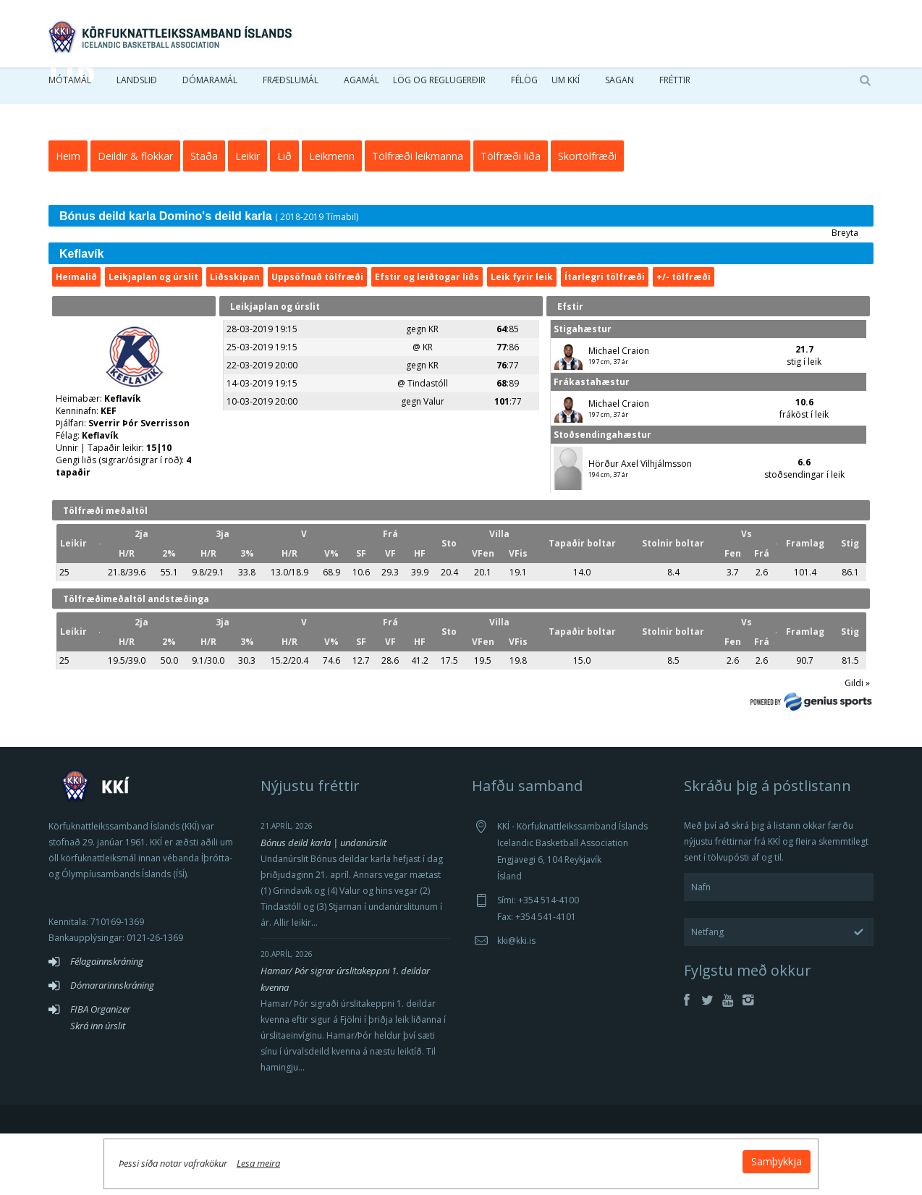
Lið (284, 217)
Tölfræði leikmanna (417, 217)
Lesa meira (398, 1154)
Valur (433, 463)
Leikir (247, 217)
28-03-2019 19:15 (262, 390)
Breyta (845, 294)
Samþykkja (636, 1153)
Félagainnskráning (106, 1022)
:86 (507, 408)
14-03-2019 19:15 (262, 445)
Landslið (137, 86)
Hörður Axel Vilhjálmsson (640, 525)
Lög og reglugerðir (439, 86)
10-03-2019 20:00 (262, 463)
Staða (204, 217)
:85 (507, 390)
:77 (507, 427)
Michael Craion (618, 412)
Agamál (361, 86)
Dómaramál (209, 86)
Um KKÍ (565, 86)
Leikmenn (332, 217)
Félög (524, 86)
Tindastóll (427, 445)
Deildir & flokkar (135, 217)
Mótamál (69, 86)
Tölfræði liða (511, 217)
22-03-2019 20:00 (262, 427)
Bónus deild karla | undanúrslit (323, 904)
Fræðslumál (290, 86)
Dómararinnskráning (112, 1046)
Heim (68, 217)
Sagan (619, 86)
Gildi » (857, 744)
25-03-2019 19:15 (262, 408)
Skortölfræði (587, 217)
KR (433, 390)
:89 (507, 445)
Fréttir (674, 86)
